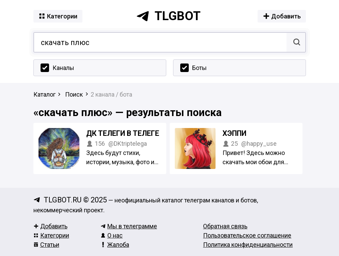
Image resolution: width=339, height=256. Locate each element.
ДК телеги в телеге (122, 133)
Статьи (46, 244)
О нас (112, 235)
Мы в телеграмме (129, 226)
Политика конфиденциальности (248, 244)
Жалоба (115, 244)
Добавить (50, 226)
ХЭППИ (234, 133)
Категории (51, 235)
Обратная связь (225, 226)
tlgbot (168, 16)
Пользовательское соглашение (247, 235)
